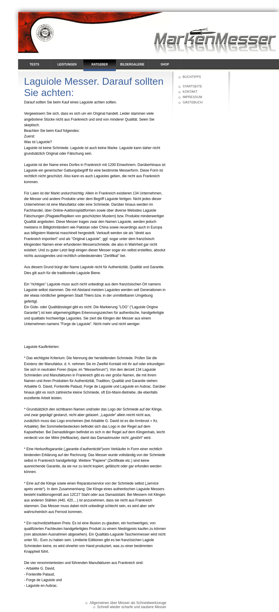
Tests (34, 64)
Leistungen (67, 64)
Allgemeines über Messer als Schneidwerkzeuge (128, 603)
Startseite (192, 86)
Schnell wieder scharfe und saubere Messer (131, 607)
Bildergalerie (132, 64)
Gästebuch (193, 102)
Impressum (192, 97)
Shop (165, 64)
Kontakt (190, 91)
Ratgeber (99, 64)
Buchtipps (192, 77)
